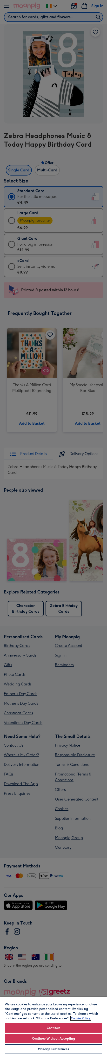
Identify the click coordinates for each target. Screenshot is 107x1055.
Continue (53, 1028)
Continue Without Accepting (53, 1038)
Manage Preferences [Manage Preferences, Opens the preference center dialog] (53, 1049)
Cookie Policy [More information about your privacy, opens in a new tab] (81, 1018)
